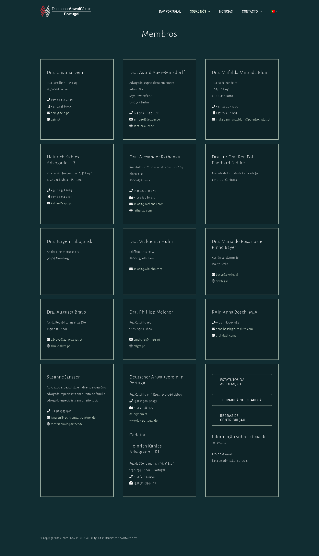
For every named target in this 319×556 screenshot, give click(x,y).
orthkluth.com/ (226, 335)
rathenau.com (143, 210)
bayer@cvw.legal (227, 274)
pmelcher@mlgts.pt (147, 339)
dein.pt (56, 119)
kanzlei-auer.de (144, 126)
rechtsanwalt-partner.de (67, 424)
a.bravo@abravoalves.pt (67, 339)
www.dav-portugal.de (144, 420)
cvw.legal (222, 281)
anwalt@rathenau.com (149, 204)
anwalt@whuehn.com (148, 269)
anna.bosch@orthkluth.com (234, 329)
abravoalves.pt (61, 346)
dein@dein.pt (60, 113)
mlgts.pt (139, 346)
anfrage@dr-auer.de (147, 119)
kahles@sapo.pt (61, 203)
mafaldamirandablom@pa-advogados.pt (243, 119)
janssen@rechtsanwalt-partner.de (73, 417)
